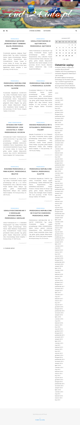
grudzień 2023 (59, 136)
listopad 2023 (59, 138)
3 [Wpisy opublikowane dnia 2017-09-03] (75, 45)
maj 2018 (57, 272)
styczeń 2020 (59, 232)
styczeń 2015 (59, 353)
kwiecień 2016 (59, 323)
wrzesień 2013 (59, 385)
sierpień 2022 (59, 169)
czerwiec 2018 (59, 270)
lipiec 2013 (58, 390)
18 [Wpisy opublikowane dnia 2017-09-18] (56, 53)
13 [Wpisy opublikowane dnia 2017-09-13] (63, 50)
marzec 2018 (58, 276)
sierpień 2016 (59, 315)
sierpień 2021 (59, 193)
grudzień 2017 (59, 282)
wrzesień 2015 (59, 337)
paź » (67, 59)
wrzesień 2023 (59, 143)
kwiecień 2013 (59, 396)
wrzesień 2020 (59, 215)
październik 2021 (59, 189)
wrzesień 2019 (59, 240)
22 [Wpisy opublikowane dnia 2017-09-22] (69, 53)
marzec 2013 (58, 398)
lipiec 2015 (58, 341)
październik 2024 (59, 116)
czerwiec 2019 (59, 246)
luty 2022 (57, 181)
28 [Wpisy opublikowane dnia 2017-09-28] (66, 55)
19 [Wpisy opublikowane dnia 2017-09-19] (60, 53)
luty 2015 (57, 351)
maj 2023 (57, 151)
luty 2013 (57, 400)
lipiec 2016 (58, 317)
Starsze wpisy (9, 248)
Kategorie (47, 31)
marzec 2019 (58, 252)
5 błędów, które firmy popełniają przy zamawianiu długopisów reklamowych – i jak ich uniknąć (66, 73)
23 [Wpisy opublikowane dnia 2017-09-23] (72, 53)
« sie (64, 59)
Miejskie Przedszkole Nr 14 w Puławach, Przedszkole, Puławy (40, 127)
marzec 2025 (58, 106)
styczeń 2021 (59, 207)
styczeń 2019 (59, 256)
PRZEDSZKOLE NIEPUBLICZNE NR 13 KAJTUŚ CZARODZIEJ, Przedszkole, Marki (41, 213)
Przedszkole (15, 39)
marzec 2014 (58, 373)
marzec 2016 (58, 325)
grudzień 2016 (59, 306)
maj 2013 (57, 394)
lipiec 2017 (58, 292)
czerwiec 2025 (59, 100)
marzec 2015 (58, 349)
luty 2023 (57, 157)
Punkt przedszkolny (14, 122)
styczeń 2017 (59, 304)
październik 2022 (59, 165)
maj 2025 (57, 102)
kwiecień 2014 (59, 371)
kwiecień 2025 (59, 104)
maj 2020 (57, 223)
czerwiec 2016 (59, 319)
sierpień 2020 (59, 217)
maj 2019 (57, 248)
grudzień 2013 (59, 379)
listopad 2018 (59, 260)
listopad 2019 (59, 236)
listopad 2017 (59, 284)
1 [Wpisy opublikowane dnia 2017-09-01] (69, 45)
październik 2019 (59, 238)
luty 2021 (57, 205)
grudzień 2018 (59, 258)
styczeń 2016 (59, 329)
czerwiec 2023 (59, 149)
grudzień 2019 (59, 234)
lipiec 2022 (58, 171)
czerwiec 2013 (59, 392)
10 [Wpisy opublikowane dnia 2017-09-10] (75, 47)
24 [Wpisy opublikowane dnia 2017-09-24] (75, 53)
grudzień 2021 (59, 185)
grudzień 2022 (59, 161)
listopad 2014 (59, 357)
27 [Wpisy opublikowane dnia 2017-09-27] (63, 55)
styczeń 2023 (59, 159)
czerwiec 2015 (59, 343)
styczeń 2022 (59, 183)
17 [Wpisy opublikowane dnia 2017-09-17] (75, 50)
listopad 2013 (59, 381)
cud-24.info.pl (40, 13)
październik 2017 (59, 286)
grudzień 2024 (59, 112)
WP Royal (44, 414)
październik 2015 (59, 335)
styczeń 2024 (59, 134)
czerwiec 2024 (59, 124)
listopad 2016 (59, 309)
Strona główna (35, 31)
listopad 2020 (59, 211)
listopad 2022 (59, 163)
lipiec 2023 (58, 147)
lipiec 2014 (58, 365)
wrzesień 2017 (59, 288)
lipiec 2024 (58, 122)
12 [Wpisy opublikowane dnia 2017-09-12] (60, 50)
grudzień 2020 (59, 209)
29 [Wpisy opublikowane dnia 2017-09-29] (69, 55)
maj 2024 (57, 126)
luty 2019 (57, 254)
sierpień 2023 (59, 145)
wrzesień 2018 (59, 264)
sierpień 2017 (59, 290)
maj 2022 (57, 175)
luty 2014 (57, 375)
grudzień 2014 (59, 355)
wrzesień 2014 (59, 361)
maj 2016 (57, 321)
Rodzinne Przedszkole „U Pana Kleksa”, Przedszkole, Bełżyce (14, 171)
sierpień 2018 (59, 266)
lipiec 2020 (58, 219)
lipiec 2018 (58, 268)
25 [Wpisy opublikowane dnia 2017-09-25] (56, 55)
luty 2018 (57, 278)
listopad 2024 (59, 114)
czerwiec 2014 (59, 367)
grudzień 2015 (59, 331)
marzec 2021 (58, 203)
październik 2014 (59, 359)
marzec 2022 (58, 179)
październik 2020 (59, 213)
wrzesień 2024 (59, 118)
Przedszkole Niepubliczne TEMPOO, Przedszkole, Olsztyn (41, 171)
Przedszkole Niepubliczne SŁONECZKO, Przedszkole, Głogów (15, 85)
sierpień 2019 (59, 242)
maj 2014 (57, 369)
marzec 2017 (58, 300)
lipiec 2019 (58, 244)
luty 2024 (57, 132)
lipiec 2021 (58, 195)
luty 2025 (57, 108)
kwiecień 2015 (59, 347)
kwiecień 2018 (59, 274)
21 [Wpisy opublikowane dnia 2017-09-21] (66, 53)
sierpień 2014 (59, 363)
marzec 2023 (58, 155)
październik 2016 (59, 311)
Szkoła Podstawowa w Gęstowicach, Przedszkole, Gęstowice (40, 43)
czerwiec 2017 (59, 294)
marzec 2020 (58, 228)
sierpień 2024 (59, 120)
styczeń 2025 (59, 110)
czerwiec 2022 (59, 173)
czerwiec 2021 (59, 197)
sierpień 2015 (59, 339)
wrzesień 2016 (59, 313)
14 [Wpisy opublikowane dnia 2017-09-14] (66, 50)
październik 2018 (59, 262)
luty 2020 (57, 230)
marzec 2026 (58, 98)
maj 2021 (57, 199)
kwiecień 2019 (59, 250)
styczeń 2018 (59, 280)
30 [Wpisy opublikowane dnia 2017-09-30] (72, 55)
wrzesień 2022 (59, 167)
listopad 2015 (59, 333)
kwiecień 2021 (59, 201)
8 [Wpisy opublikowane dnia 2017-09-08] (69, 47)
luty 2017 (57, 302)
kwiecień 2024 (59, 128)
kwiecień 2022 (59, 177)
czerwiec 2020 (59, 221)
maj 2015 (57, 345)
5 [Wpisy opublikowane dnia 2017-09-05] (59, 47)
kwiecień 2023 (59, 153)
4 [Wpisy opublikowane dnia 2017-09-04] (56, 47)
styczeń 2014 (59, 377)
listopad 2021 (59, 187)
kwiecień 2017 (59, 298)
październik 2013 (59, 383)
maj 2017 (57, 296)
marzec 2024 (58, 130)
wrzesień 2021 (59, 191)
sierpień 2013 (59, 387)
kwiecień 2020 (59, 226)
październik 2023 (59, 140)
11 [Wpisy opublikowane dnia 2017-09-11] (56, 50)
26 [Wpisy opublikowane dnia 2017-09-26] (60, 55)
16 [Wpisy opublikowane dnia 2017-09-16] (72, 50)
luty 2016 (57, 327)
